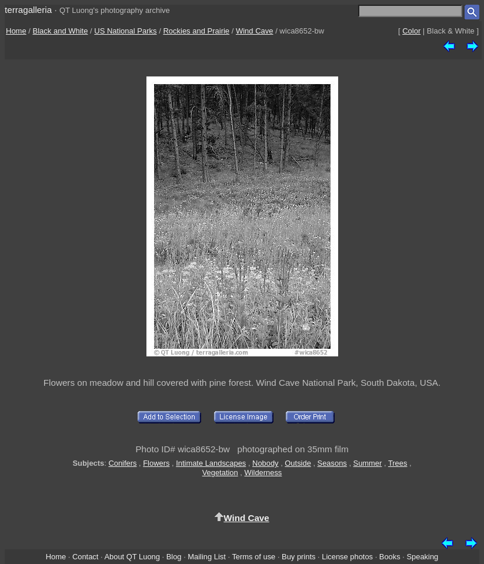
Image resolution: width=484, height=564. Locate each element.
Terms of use (253, 556)
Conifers (122, 463)
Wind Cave (254, 30)
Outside (298, 463)
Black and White (60, 30)
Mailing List (207, 556)
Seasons (332, 463)
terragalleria (28, 10)
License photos (347, 556)
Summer (367, 463)
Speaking (422, 556)
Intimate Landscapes (211, 463)
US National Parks (125, 30)
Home (16, 30)
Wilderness (263, 472)
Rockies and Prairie (196, 30)
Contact (85, 556)
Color (411, 30)
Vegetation (220, 472)
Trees (398, 463)
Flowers (156, 463)
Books (389, 556)
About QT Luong (131, 556)
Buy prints (298, 556)
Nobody (265, 463)
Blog (174, 556)
